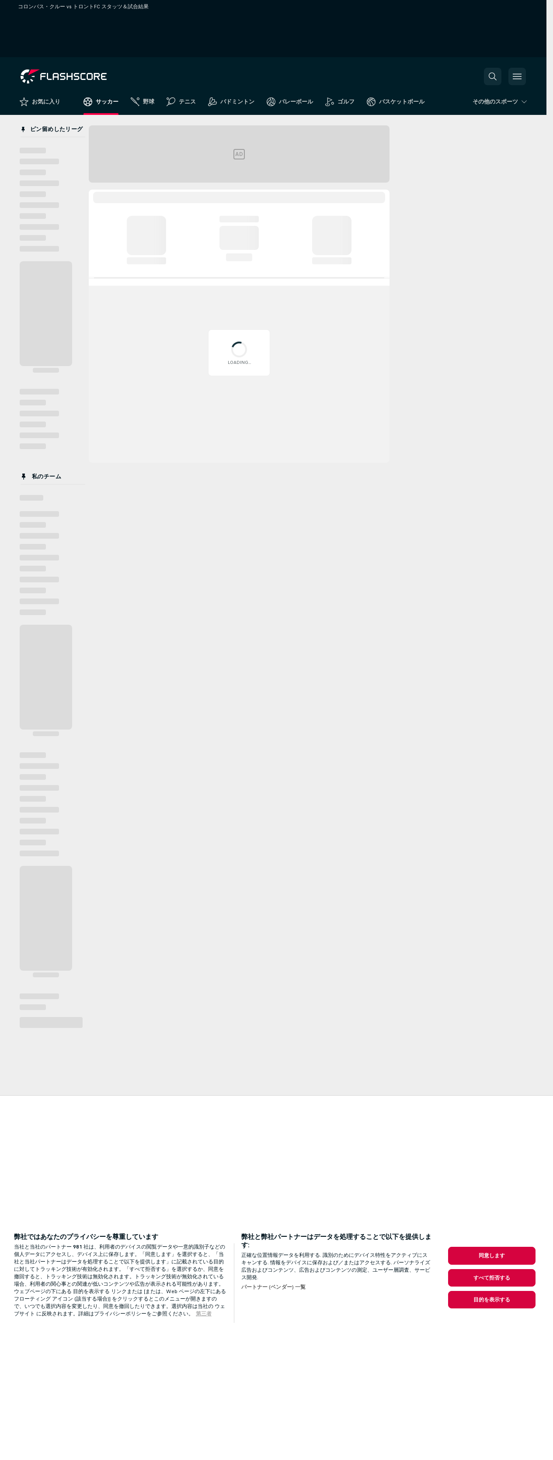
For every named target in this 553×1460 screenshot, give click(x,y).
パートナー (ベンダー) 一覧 (273, 1287)
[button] (492, 76)
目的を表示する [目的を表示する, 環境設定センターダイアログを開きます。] (492, 1300)
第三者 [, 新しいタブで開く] (204, 1314)
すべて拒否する (492, 1278)
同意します (492, 1255)
